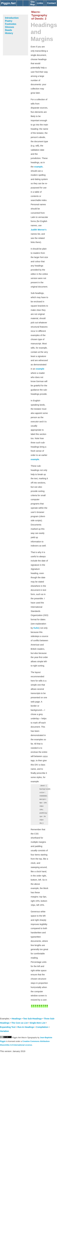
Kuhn (36, 628)
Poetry (8, 21)
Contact (51, 3)
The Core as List (19, 1023)
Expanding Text (7, 1027)
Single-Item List (37, 1023)
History (9, 33)
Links (40, 3)
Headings (16, 1018)
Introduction (12, 18)
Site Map (32, 3)
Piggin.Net (8, 3)
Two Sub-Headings (32, 1018)
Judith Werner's (38, 230)
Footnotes (10, 24)
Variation (4, 1031)
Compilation (42, 1027)
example (38, 167)
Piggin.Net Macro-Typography (24, 1037)
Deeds (8, 30)
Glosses (9, 27)
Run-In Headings (25, 1027)
